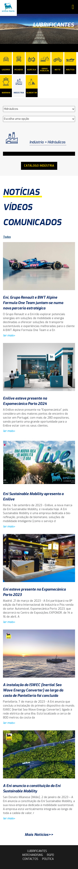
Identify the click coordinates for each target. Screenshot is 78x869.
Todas (7, 237)
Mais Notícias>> (39, 834)
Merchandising (32, 855)
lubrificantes (37, 851)
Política (48, 859)
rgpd (50, 855)
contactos (30, 859)
